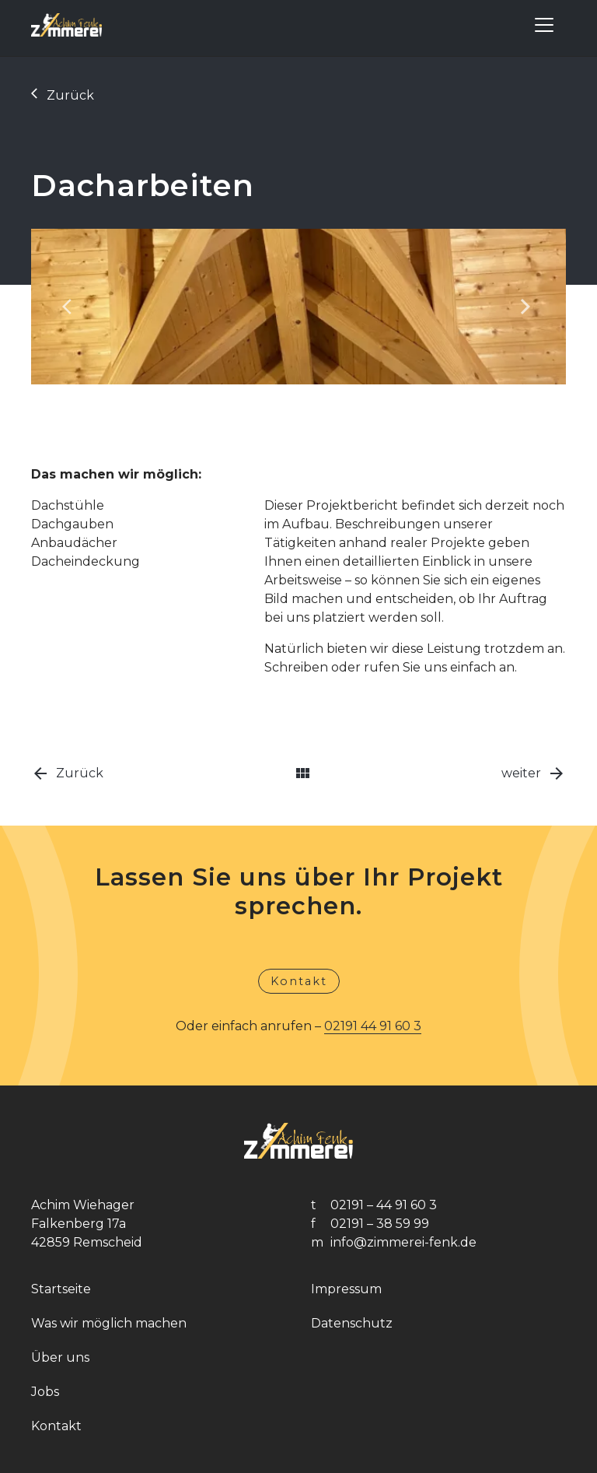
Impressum (346, 1289)
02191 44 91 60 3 (372, 1026)
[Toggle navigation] (544, 25)
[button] (71, 306)
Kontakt (299, 981)
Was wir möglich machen (109, 1323)
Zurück (62, 95)
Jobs (45, 1391)
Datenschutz (352, 1323)
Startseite (61, 1289)
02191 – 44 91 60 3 (383, 1205)
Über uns (60, 1357)
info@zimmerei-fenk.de (403, 1242)
